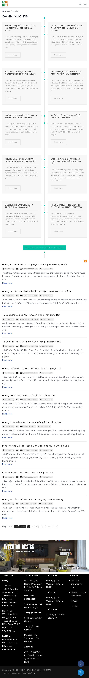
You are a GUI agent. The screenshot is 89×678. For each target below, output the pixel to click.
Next (58, 248)
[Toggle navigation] (85, 4)
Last (62, 248)
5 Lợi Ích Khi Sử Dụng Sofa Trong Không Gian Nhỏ (19, 206)
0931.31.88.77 (8, 602)
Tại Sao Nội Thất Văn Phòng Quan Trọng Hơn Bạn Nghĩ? (66, 73)
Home (6, 11)
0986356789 (30, 599)
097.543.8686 (9, 649)
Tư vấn (74, 601)
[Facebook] (81, 663)
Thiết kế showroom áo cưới (77, 583)
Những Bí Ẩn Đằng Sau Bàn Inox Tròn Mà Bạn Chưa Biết (20, 160)
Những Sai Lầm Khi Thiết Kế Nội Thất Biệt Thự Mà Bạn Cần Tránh (67, 28)
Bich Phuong (9, 269)
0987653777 (8, 606)
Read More (12, 55)
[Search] (80, 3)
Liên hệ (74, 606)
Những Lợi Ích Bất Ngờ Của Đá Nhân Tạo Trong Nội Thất (21, 116)
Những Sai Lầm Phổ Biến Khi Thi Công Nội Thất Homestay (66, 206)
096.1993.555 (8, 631)
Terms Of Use (29, 673)
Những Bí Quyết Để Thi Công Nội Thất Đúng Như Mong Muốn (20, 28)
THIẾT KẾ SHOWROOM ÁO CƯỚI (35, 670)
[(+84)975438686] (81, 672)
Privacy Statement (12, 673)
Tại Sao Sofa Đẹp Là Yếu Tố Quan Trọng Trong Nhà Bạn (20, 73)
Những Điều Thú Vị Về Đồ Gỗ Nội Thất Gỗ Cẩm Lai (65, 116)
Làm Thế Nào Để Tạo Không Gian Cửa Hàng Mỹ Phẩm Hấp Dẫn (66, 161)
